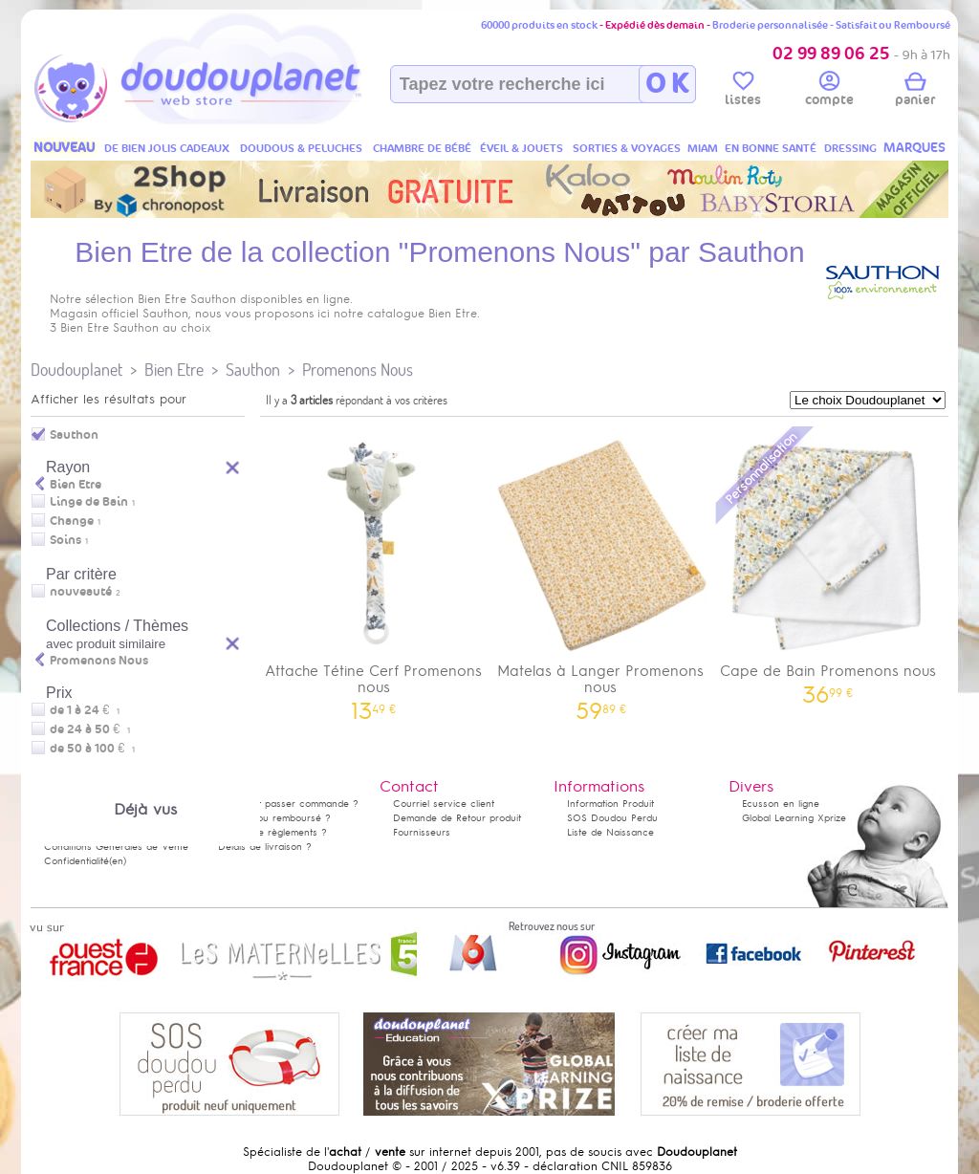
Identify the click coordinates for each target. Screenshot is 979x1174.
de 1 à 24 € (85, 710)
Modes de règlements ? (272, 832)
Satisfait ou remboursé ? (274, 818)
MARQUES (914, 148)
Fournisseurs (421, 832)
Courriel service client (443, 803)
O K (666, 84)
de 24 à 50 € (90, 729)
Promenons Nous (357, 369)
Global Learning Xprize (794, 818)
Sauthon (253, 369)
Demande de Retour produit (457, 818)
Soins (65, 540)
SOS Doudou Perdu (612, 818)
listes (743, 92)
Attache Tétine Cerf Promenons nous (374, 571)
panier (915, 92)
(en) (117, 861)
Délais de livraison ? (265, 846)
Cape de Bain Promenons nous (828, 563)
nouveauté (81, 591)
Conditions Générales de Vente (116, 846)
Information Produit (610, 803)
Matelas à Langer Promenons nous (601, 571)
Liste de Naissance (610, 832)
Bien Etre (174, 369)
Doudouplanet (76, 369)
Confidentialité (76, 861)
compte (829, 92)
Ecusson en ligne (780, 803)
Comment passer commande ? (288, 803)
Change (72, 521)
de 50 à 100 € (92, 748)
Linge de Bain (89, 502)
